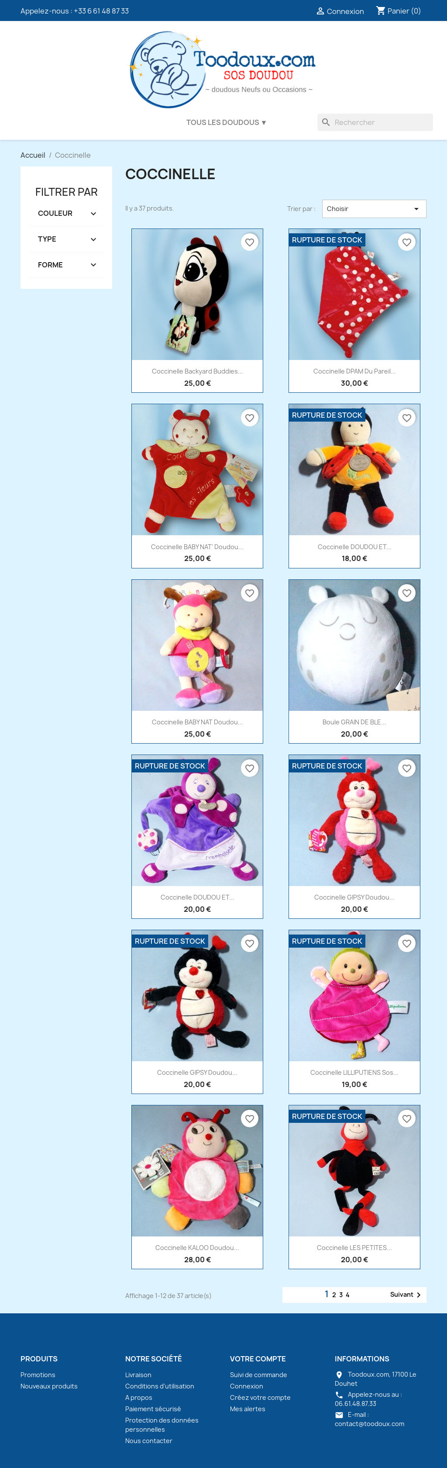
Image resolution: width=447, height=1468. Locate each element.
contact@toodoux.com (369, 1424)
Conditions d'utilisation (159, 1386)
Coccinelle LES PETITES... (354, 1247)
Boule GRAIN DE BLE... (354, 722)
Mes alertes (247, 1409)
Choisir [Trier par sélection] (374, 209)
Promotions (38, 1375)
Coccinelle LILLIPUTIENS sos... (354, 1072)
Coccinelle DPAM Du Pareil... (354, 371)
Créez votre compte (260, 1397)
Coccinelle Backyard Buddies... (197, 371)
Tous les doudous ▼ (227, 122)
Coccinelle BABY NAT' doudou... (197, 547)
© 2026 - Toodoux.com (223, 1456)
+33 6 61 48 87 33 (101, 11)
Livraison (138, 1375)
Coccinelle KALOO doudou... (197, 1247)
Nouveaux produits (49, 1386)
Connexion (246, 1386)
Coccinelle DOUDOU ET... (355, 547)
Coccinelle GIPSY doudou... (354, 897)
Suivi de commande (258, 1375)
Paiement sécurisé (153, 1409)
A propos (138, 1397)
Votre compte (258, 1359)
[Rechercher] (375, 122)
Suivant (407, 1295)
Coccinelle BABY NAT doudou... (197, 722)
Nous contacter (148, 1441)
